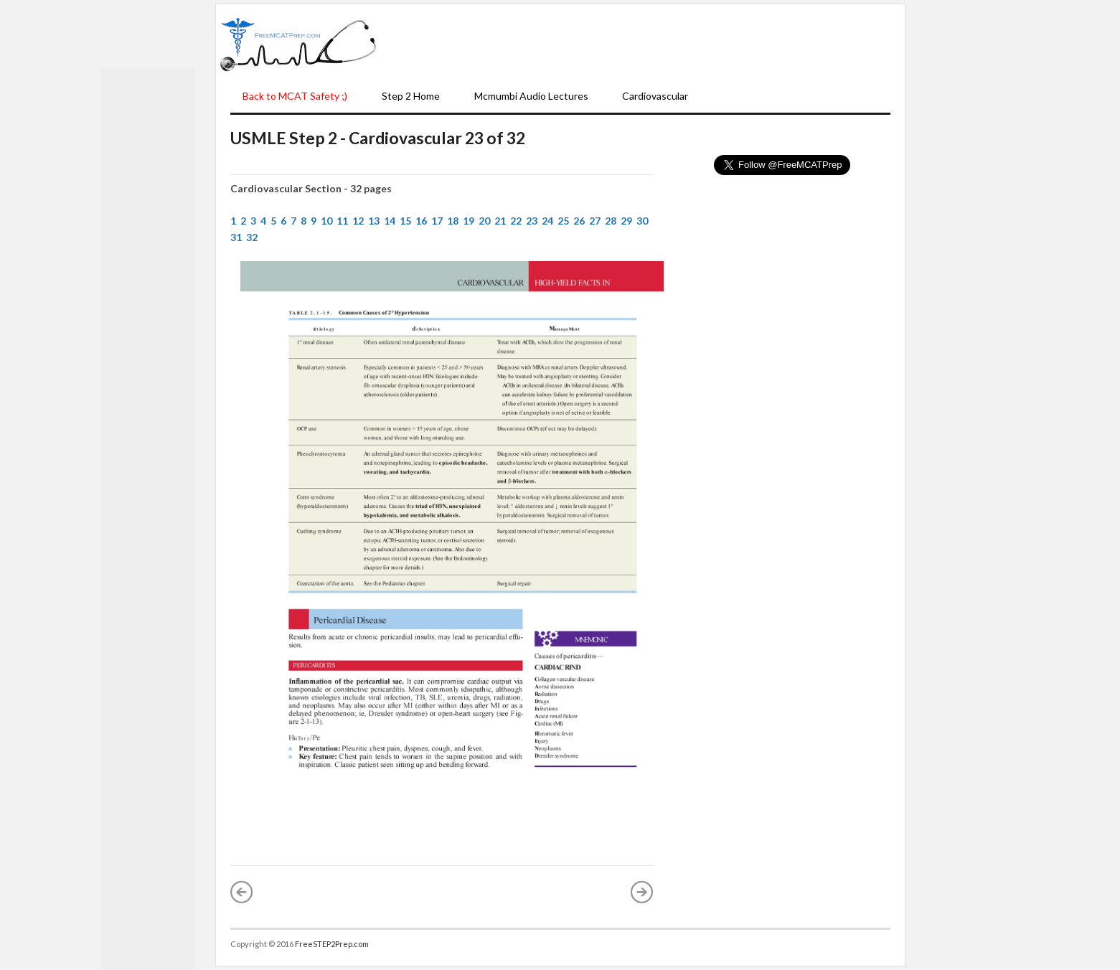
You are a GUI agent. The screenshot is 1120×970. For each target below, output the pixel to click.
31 (236, 237)
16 (421, 221)
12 (358, 221)
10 (326, 221)
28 (610, 221)
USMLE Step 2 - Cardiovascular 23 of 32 (377, 138)
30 (642, 221)
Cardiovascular (655, 96)
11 (342, 221)
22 (516, 221)
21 (500, 221)
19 (468, 221)
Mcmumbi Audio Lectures (531, 96)
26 (579, 221)
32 (252, 237)
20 (484, 221)
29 (626, 221)
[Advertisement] (641, 43)
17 (437, 221)
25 (563, 221)
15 (405, 221)
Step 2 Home (411, 96)
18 (452, 221)
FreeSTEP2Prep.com (332, 943)
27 (595, 221)
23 (531, 221)
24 (547, 221)
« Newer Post (241, 891)
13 (374, 221)
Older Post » (642, 891)
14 (389, 221)
